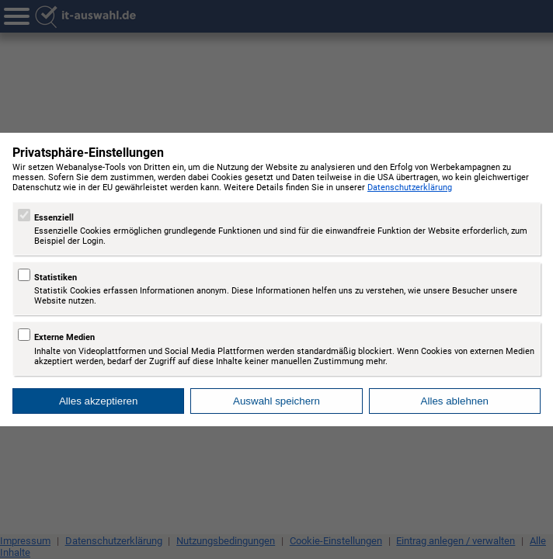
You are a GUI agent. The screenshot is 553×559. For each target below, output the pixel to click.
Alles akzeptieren (98, 401)
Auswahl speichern (276, 401)
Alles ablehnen (455, 401)
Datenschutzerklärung (409, 187)
